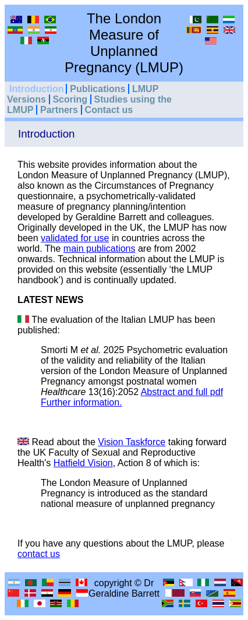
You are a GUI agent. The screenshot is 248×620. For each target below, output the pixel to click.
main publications (99, 248)
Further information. (81, 402)
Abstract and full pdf (182, 392)
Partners (59, 110)
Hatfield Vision (83, 463)
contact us (38, 554)
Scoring (69, 99)
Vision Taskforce (131, 442)
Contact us (109, 110)
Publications (97, 89)
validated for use (75, 238)
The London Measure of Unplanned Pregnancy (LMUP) (124, 42)
